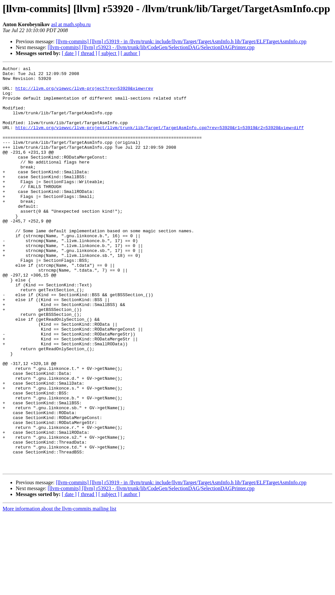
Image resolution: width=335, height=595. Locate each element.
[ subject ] (108, 53)
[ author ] (130, 53)
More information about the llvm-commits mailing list (59, 589)
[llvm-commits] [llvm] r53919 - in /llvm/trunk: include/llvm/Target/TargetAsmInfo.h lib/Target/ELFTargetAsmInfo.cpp (181, 41)
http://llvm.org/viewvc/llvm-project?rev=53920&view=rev (84, 93)
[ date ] (69, 53)
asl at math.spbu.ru (71, 24)
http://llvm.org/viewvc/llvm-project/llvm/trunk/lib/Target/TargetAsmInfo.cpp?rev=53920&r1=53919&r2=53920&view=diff (159, 140)
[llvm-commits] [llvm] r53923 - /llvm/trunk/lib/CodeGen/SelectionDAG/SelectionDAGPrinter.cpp (151, 47)
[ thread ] (87, 53)
